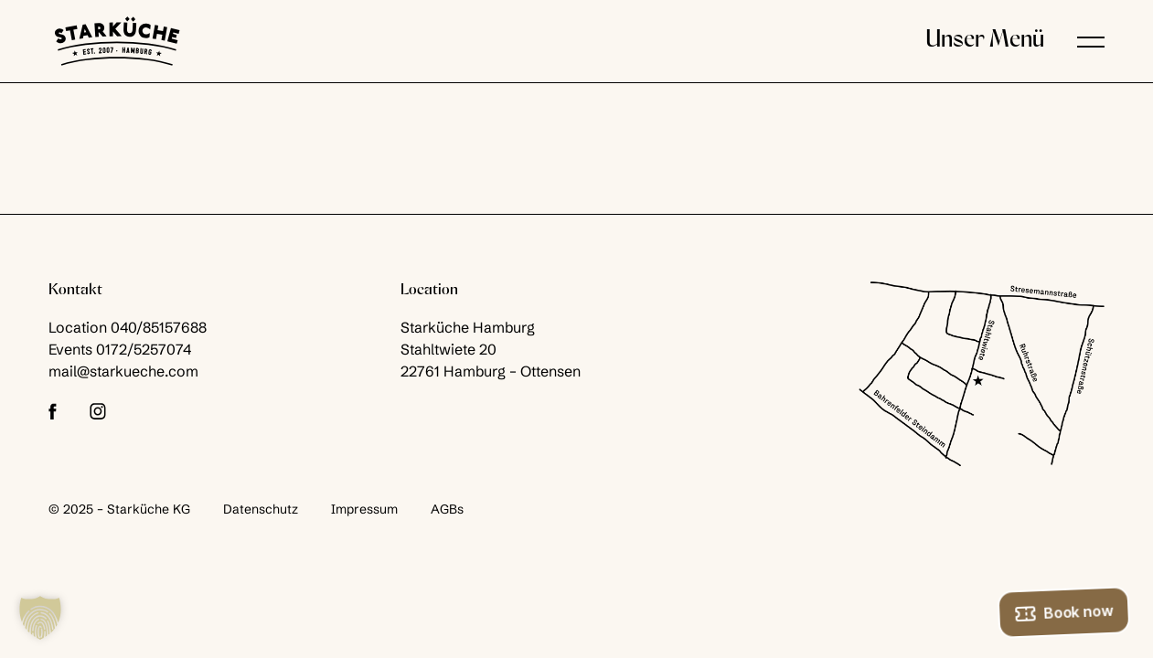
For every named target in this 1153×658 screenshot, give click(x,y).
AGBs (447, 509)
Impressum (364, 509)
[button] (1091, 41)
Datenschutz (260, 509)
